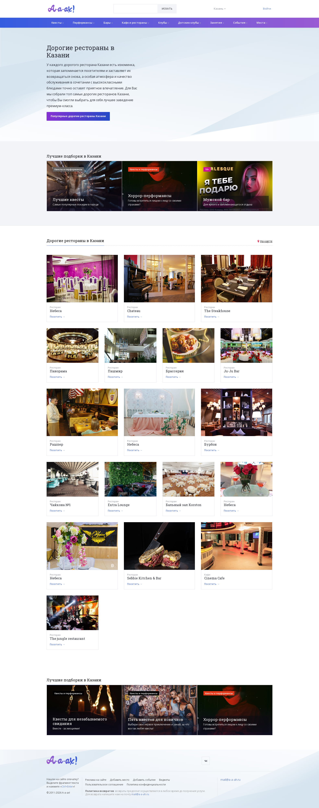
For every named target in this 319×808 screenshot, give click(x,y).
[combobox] (136, 8)
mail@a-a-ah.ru (140, 794)
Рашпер (56, 444)
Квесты (57, 22)
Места (262, 22)
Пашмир (115, 371)
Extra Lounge (119, 505)
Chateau (133, 311)
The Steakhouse (217, 311)
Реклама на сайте (95, 780)
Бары (108, 22)
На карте (266, 241)
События (240, 22)
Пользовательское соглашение (104, 784)
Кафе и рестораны (135, 22)
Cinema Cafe (214, 578)
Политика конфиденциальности (146, 784)
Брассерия (175, 371)
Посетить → (57, 316)
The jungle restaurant (67, 638)
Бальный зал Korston (183, 505)
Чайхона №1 (60, 505)
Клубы (163, 22)
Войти (267, 8)
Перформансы (83, 22)
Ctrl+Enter (67, 786)
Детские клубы (189, 22)
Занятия (217, 22)
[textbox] (135, 5)
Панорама (58, 371)
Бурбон (210, 444)
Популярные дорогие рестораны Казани (78, 116)
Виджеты (164, 780)
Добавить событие (144, 780)
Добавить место (119, 780)
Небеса (56, 311)
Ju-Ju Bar (231, 371)
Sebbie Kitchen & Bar (144, 578)
